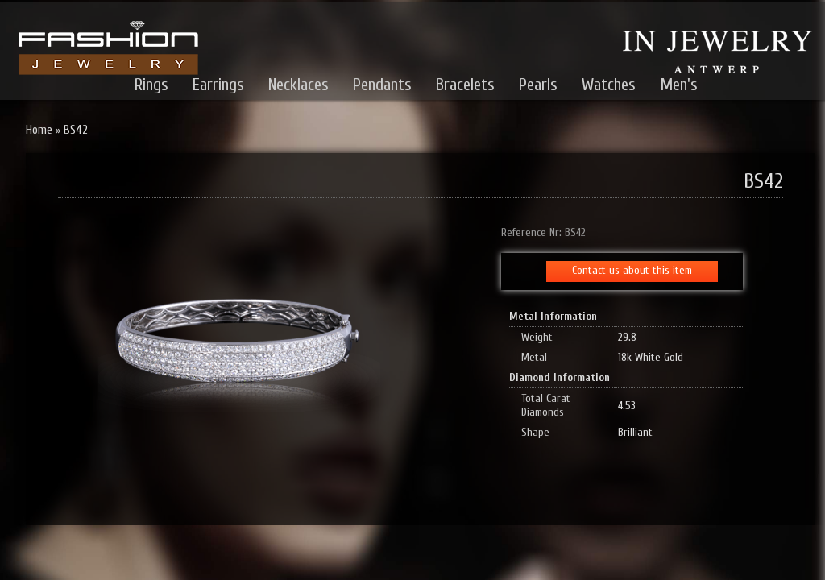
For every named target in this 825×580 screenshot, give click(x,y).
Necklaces (298, 84)
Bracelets (465, 84)
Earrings (218, 84)
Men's (679, 84)
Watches (609, 84)
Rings (151, 84)
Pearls (538, 84)
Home (39, 130)
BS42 (76, 130)
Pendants (382, 84)
